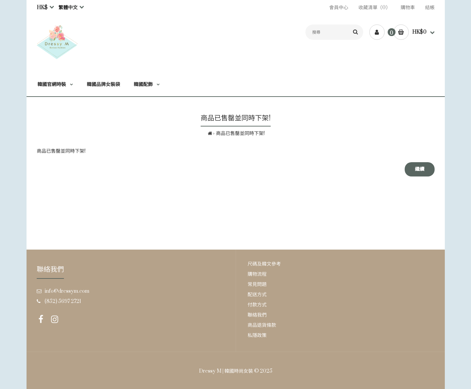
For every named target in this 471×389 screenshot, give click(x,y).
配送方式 (257, 294)
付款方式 (257, 305)
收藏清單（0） (374, 7)
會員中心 (338, 7)
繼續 (419, 169)
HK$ (42, 7)
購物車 (408, 7)
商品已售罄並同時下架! (240, 133)
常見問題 (257, 284)
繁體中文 (68, 7)
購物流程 (257, 274)
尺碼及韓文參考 (264, 264)
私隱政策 (257, 335)
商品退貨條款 (262, 325)
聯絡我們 (257, 315)
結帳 (430, 7)
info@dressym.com (67, 291)
